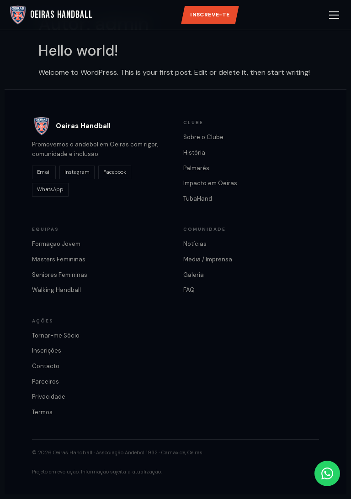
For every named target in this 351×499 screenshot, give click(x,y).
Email (44, 172)
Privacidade (48, 396)
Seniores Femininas (59, 275)
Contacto (45, 366)
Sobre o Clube (203, 137)
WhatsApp (50, 189)
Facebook (114, 172)
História (194, 152)
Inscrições (46, 350)
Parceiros (45, 381)
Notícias (195, 244)
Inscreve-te (209, 14)
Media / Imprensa (207, 259)
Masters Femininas (58, 259)
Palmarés (196, 168)
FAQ (189, 290)
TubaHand (197, 199)
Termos (42, 412)
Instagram (77, 172)
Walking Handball (56, 290)
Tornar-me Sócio (56, 335)
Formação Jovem (56, 244)
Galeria (193, 275)
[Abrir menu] (334, 15)
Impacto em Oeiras (210, 183)
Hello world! (78, 50)
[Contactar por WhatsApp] (327, 473)
